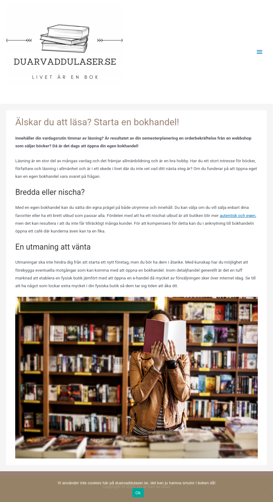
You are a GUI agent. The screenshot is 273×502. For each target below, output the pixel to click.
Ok (138, 492)
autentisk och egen (237, 215)
